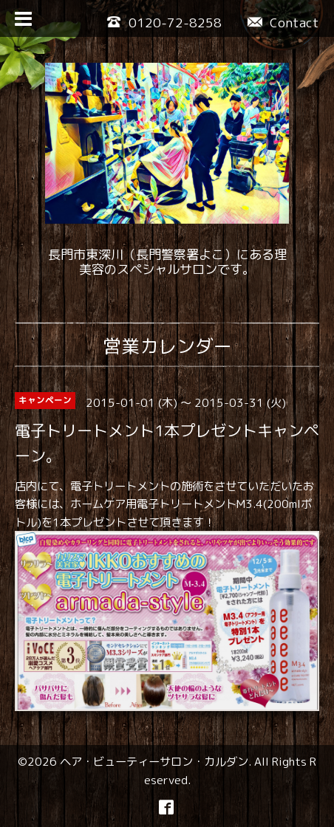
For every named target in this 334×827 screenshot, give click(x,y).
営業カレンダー (167, 346)
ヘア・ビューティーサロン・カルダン (154, 761)
